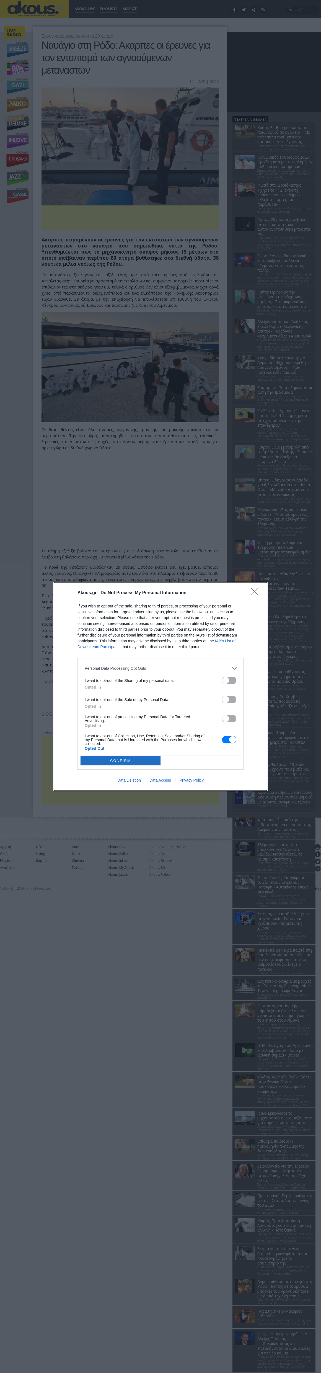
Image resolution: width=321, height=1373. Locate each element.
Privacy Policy (192, 780)
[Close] (256, 593)
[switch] (229, 680)
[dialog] (160, 686)
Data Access (160, 780)
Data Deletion (129, 780)
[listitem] (160, 668)
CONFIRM (120, 761)
